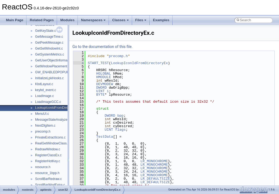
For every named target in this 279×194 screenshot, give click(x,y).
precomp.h (43, 131)
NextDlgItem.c (45, 125)
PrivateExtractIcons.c (50, 137)
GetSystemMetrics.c (49, 54)
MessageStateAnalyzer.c (53, 120)
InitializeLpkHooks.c (49, 78)
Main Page (14, 20)
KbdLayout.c (44, 84)
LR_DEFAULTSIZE (155, 178)
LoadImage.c (44, 96)
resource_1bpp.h (47, 173)
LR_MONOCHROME (154, 161)
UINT (100, 91)
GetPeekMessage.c (49, 42)
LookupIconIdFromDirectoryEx (139, 63)
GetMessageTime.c (49, 37)
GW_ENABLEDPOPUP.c (53, 72)
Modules (67, 20)
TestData (104, 136)
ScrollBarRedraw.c (48, 179)
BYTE (100, 94)
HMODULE (103, 77)
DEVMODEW (104, 84)
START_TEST (98, 63)
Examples (161, 20)
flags (120, 129)
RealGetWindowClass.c (52, 143)
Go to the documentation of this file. (102, 46)
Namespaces (93, 20)
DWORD (101, 87)
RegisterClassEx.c (48, 155)
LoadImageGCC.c (48, 102)
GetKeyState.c (45, 31)
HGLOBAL (103, 73)
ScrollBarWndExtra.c (50, 185)
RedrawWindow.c (47, 149)
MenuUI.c (42, 114)
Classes (120, 20)
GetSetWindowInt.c (49, 48)
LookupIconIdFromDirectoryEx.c (58, 108)
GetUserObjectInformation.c (55, 60)
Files (141, 20)
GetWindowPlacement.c (52, 66)
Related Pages (42, 20)
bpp (120, 115)
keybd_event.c (45, 90)
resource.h (43, 167)
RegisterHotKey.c (47, 161)
